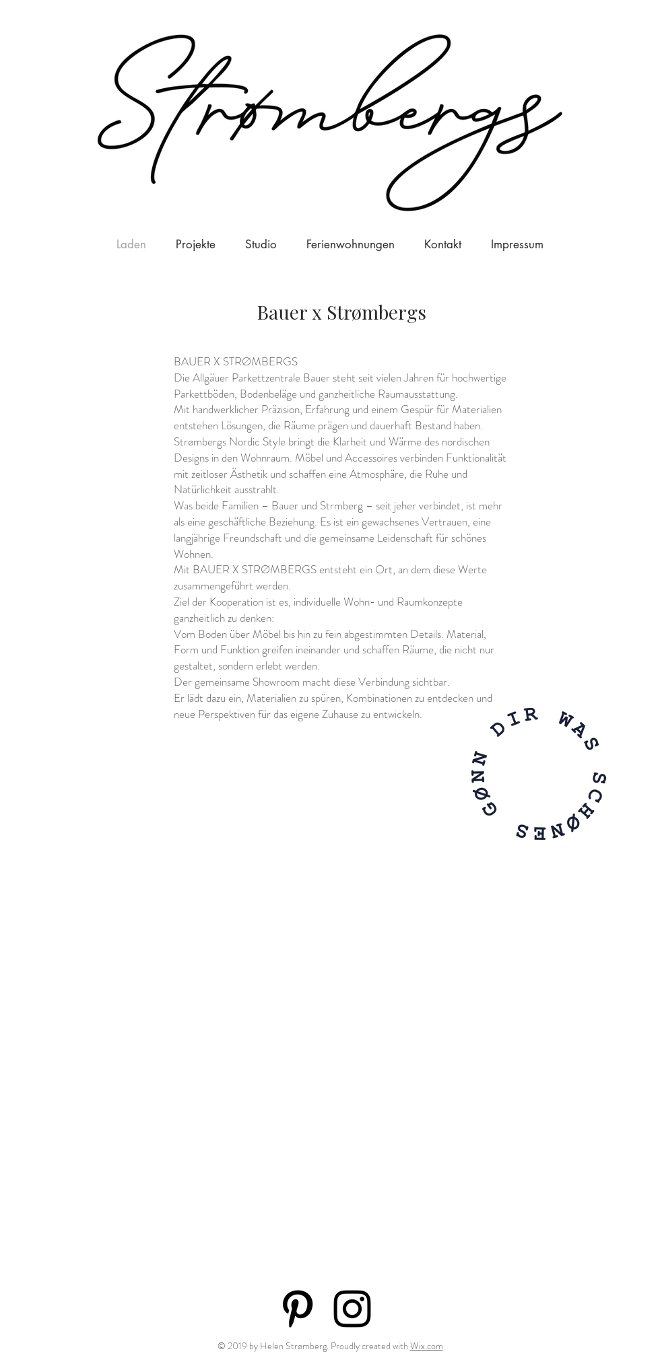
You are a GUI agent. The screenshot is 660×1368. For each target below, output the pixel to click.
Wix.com (426, 1346)
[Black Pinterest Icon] (298, 1309)
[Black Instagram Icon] (352, 1309)
